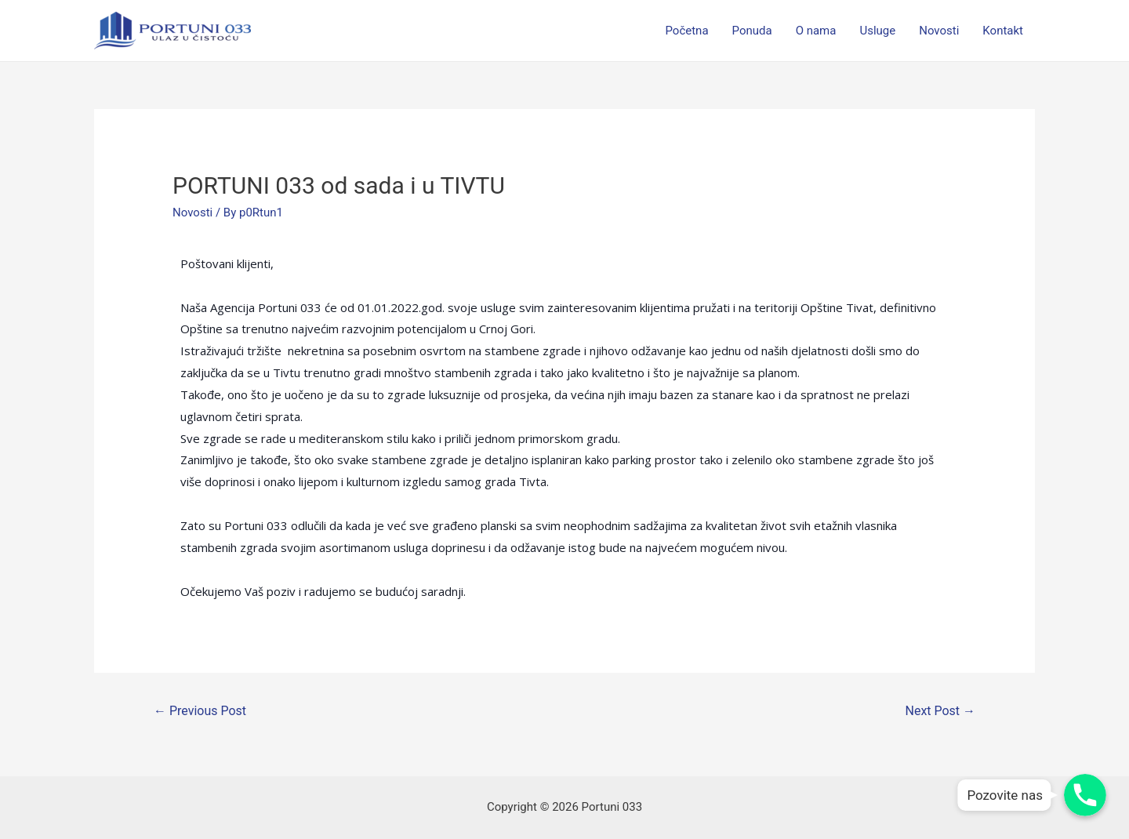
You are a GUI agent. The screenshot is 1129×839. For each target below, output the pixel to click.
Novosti (939, 31)
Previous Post (200, 710)
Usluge (877, 31)
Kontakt (1002, 31)
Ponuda (752, 31)
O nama (816, 31)
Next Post (941, 710)
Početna (686, 31)
